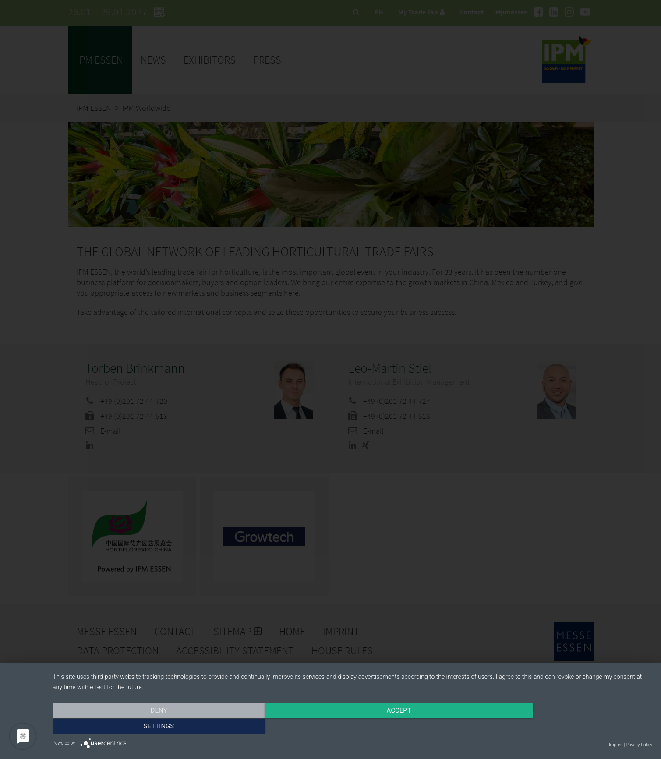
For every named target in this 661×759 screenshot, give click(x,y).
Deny (142, 727)
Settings (562, 727)
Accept (352, 727)
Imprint (615, 744)
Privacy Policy (639, 744)
